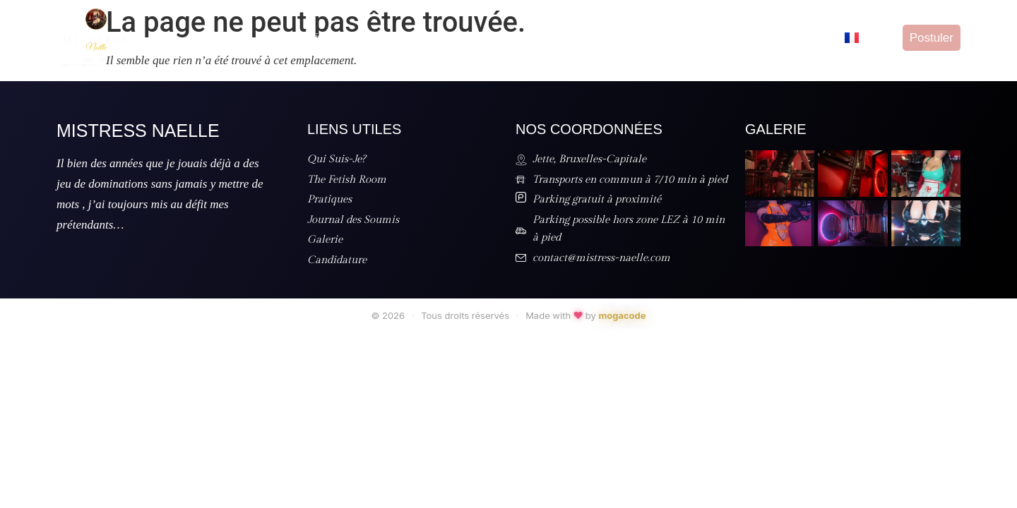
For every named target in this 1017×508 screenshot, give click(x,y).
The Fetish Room (409, 38)
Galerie (730, 38)
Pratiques (498, 38)
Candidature (800, 38)
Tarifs (557, 38)
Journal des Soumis (641, 38)
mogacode (622, 315)
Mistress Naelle (138, 130)
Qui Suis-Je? (312, 38)
